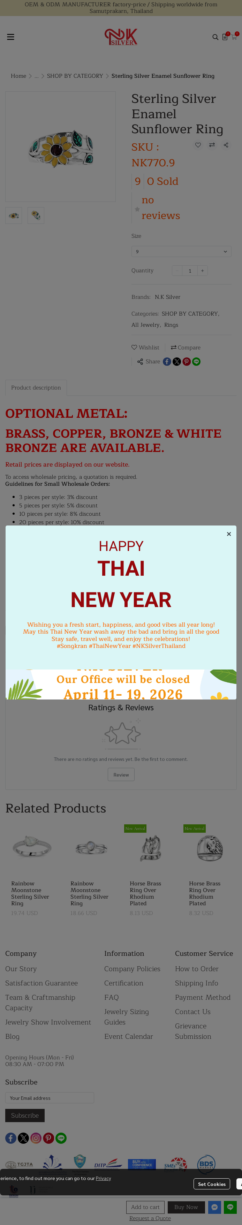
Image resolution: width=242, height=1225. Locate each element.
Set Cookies (212, 1184)
